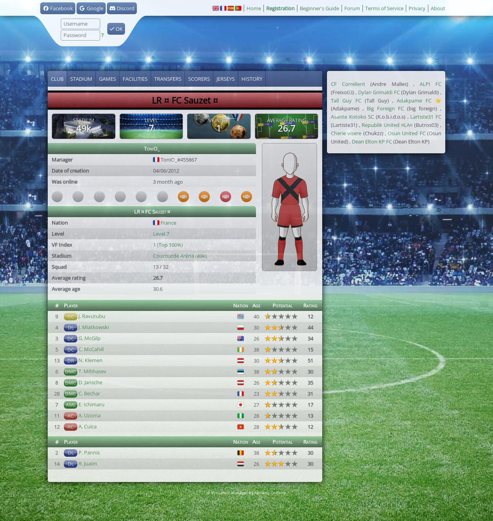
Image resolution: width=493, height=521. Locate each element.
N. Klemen (90, 360)
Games (107, 78)
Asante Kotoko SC (352, 116)
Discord (121, 8)
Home (253, 8)
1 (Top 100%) (168, 244)
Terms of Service (384, 8)
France (164, 222)
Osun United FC (407, 133)
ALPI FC (430, 83)
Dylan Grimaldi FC (379, 92)
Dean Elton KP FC (372, 141)
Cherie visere (346, 133)
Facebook (58, 8)
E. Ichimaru (91, 404)
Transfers (167, 78)
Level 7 (161, 233)
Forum (352, 8)
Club (57, 78)
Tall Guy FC (346, 100)
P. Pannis (89, 452)
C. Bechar (89, 393)
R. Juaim (87, 463)
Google (91, 8)
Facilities (135, 78)
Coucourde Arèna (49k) (180, 255)
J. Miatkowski (93, 327)
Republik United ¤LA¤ (387, 124)
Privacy (417, 8)
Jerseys (226, 78)
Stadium (81, 78)
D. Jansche (90, 382)
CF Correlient (348, 83)
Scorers (199, 78)
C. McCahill (91, 349)
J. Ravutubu (91, 316)
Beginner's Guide (319, 8)
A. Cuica (87, 426)
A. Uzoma (89, 415)
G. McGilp (89, 338)
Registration (280, 8)
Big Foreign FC (385, 108)
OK (116, 28)
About (438, 8)
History (251, 78)
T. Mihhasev (92, 371)
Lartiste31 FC (425, 116)
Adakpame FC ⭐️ (419, 100)
